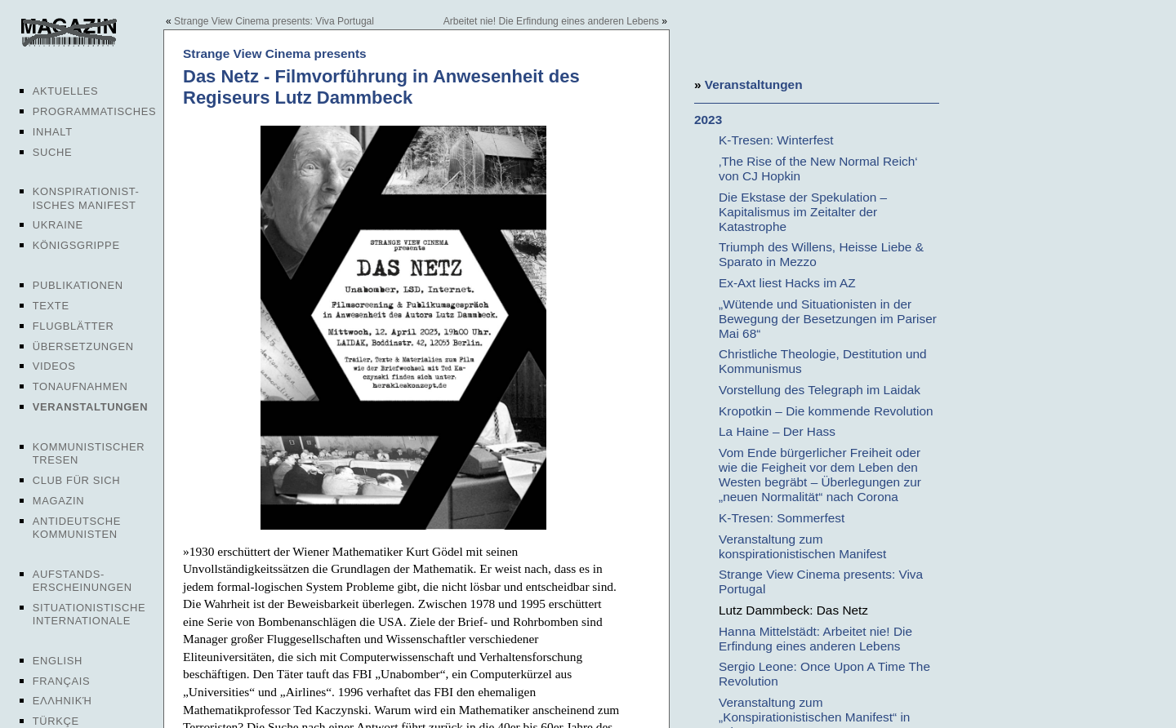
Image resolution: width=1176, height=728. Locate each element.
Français (62, 681)
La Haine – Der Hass (777, 431)
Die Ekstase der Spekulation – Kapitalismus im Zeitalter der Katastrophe (803, 211)
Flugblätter (73, 326)
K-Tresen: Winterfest (776, 140)
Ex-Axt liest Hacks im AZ (787, 283)
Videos (54, 366)
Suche (52, 152)
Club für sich (77, 480)
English (57, 661)
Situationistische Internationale (89, 614)
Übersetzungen (83, 346)
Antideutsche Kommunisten (77, 527)
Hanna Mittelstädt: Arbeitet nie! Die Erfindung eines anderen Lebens (815, 638)
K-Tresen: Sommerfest (781, 518)
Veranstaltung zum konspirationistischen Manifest (802, 546)
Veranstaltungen (90, 407)
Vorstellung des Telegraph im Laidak (819, 390)
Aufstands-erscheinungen (82, 580)
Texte (51, 306)
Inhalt (53, 132)
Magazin (58, 501)
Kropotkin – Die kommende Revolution (826, 411)
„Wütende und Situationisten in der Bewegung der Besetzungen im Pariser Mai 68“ (828, 318)
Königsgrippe (76, 245)
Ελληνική (62, 701)
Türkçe (56, 721)
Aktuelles (66, 91)
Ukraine (58, 225)
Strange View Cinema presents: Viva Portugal (274, 21)
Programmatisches (95, 111)
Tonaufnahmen (80, 386)
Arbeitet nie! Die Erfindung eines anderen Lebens (551, 21)
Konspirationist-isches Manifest (86, 198)
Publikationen (78, 285)
